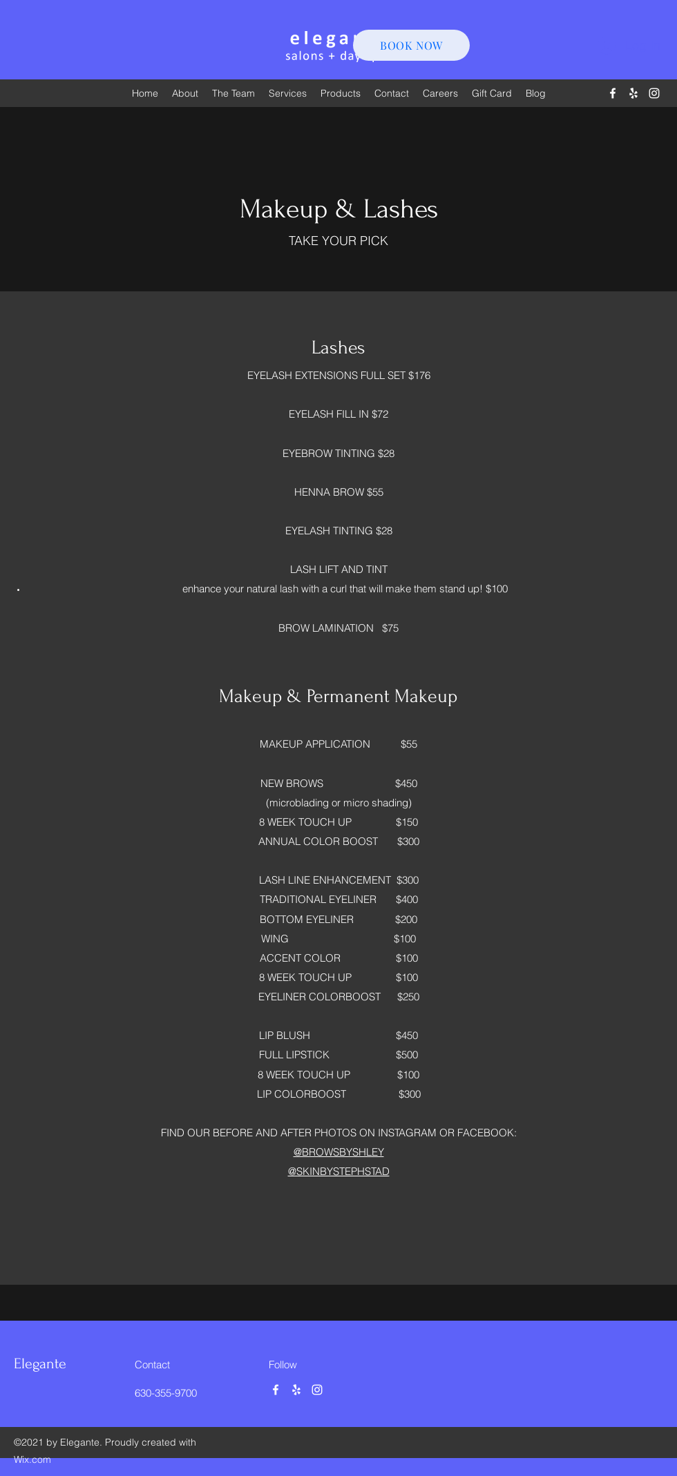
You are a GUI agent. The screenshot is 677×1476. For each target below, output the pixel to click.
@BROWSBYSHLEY (339, 1151)
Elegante (40, 1363)
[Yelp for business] (633, 93)
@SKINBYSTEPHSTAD (339, 1171)
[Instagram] (654, 93)
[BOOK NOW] (411, 45)
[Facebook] (613, 93)
